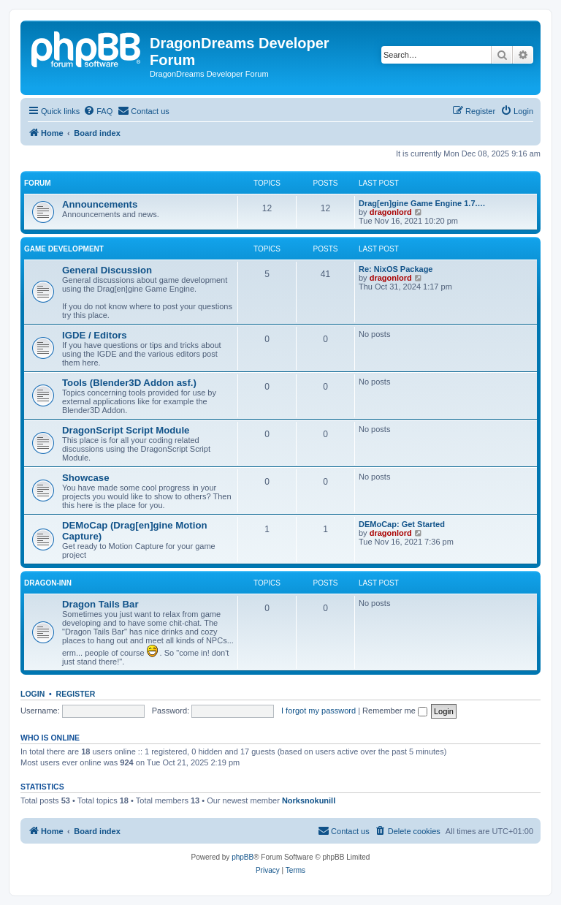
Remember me (394, 710)
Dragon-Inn (48, 583)
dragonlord (391, 212)
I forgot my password (318, 710)
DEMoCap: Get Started (402, 524)
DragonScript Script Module (125, 430)
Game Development (64, 249)
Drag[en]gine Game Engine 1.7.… (422, 203)
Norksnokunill (308, 800)
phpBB (242, 857)
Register (76, 693)
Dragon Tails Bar (100, 604)
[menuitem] (97, 111)
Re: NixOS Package (396, 269)
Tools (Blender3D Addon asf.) (129, 382)
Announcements (99, 204)
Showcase (86, 477)
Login (32, 693)
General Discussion (107, 270)
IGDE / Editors (94, 335)
